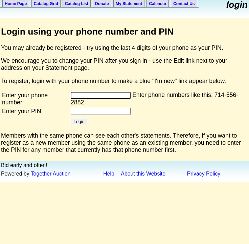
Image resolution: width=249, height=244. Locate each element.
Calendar (157, 3)
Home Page (16, 3)
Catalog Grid (46, 3)
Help (108, 174)
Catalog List (76, 3)
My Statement (129, 3)
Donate (102, 3)
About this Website (143, 174)
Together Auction (51, 174)
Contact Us (184, 3)
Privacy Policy (204, 174)
